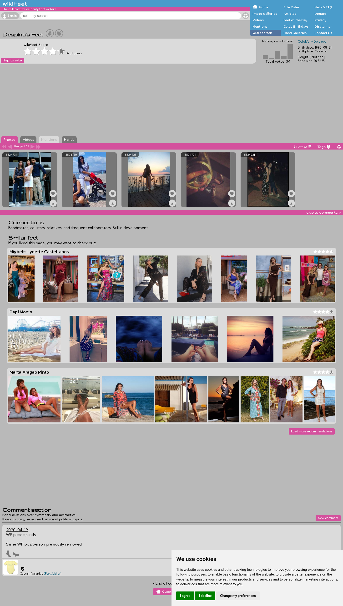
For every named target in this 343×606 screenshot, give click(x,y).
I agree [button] (185, 596)
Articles (289, 13)
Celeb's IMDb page (312, 41)
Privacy (320, 20)
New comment (328, 518)
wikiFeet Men (262, 32)
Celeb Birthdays (295, 26)
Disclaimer (323, 26)
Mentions (259, 26)
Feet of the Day (295, 20)
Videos (258, 20)
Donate (320, 13)
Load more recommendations (311, 431)
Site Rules (291, 7)
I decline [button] (205, 596)
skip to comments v (323, 212)
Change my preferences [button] (238, 596)
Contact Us (323, 32)
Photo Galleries (264, 13)
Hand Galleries (295, 32)
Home (263, 7)
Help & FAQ (323, 7)
